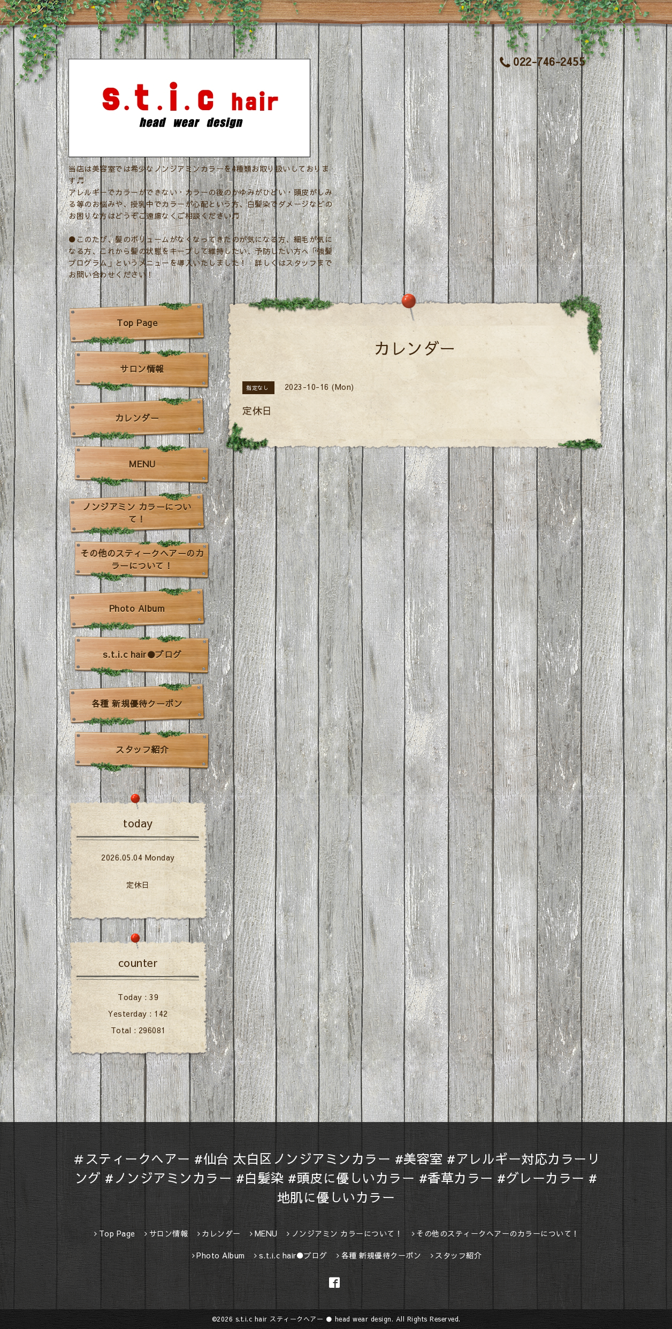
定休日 (138, 884)
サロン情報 (142, 368)
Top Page (137, 322)
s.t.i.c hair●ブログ (142, 654)
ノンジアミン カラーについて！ (137, 513)
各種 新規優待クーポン (137, 703)
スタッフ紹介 (142, 749)
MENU (142, 464)
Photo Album (137, 608)
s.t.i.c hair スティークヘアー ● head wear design (313, 1319)
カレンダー (137, 418)
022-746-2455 (542, 61)
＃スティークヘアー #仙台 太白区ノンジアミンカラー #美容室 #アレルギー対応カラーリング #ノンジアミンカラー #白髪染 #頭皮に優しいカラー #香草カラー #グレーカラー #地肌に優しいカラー (336, 1177)
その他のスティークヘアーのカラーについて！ (142, 559)
